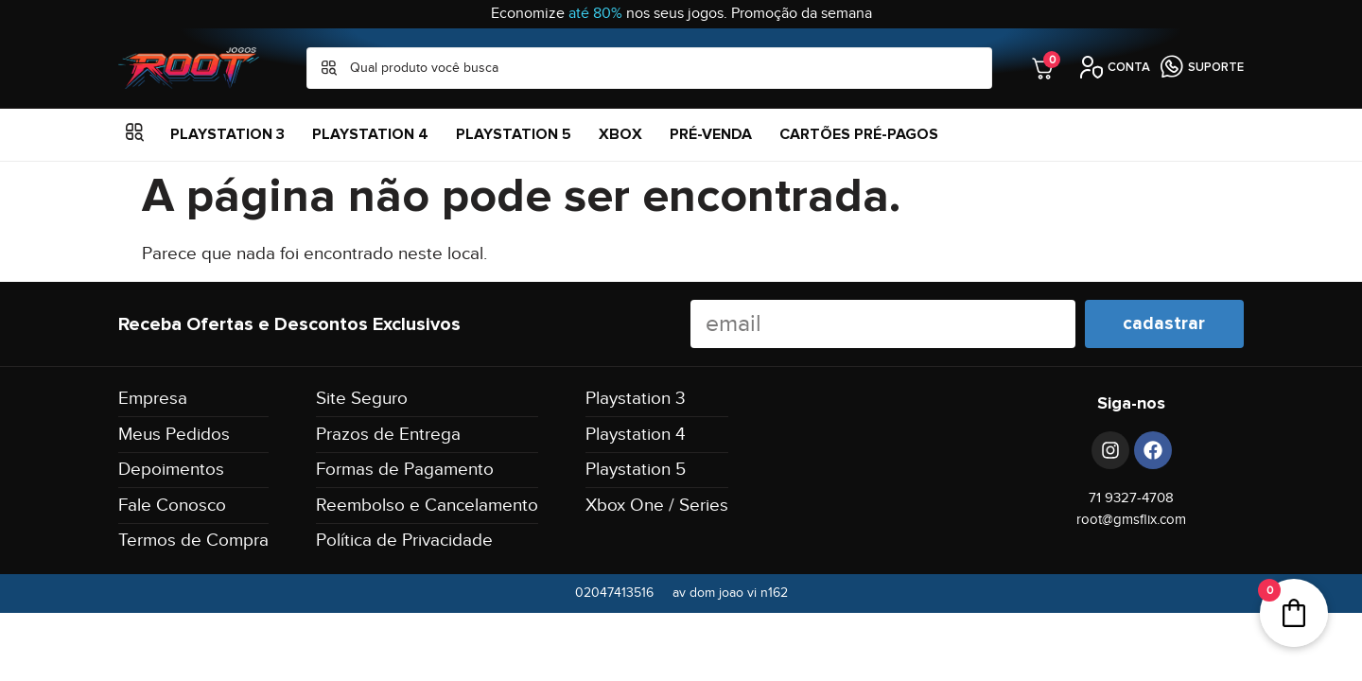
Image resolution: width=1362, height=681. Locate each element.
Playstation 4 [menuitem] (370, 134)
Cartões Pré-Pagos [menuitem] (858, 134)
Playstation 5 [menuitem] (513, 134)
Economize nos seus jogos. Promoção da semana (681, 14)
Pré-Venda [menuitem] (711, 134)
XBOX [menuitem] (620, 134)
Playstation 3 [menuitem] (227, 134)
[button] (134, 134)
